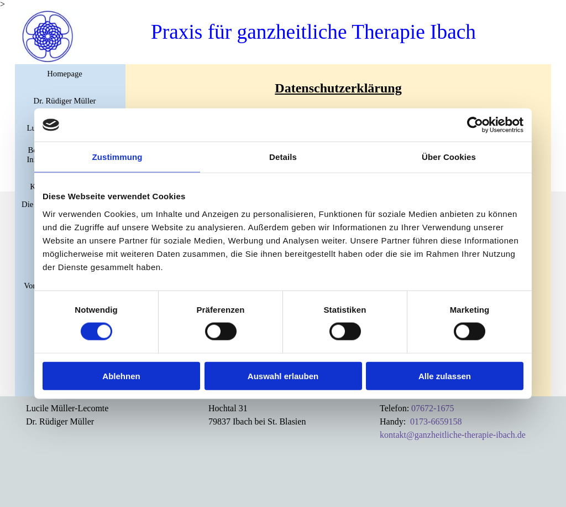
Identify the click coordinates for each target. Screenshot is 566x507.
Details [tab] (283, 157)
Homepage (64, 73)
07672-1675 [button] (432, 408)
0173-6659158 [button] (436, 421)
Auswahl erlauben (283, 375)
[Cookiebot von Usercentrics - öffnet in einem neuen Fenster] (475, 125)
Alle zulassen (444, 375)
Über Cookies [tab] (449, 157)
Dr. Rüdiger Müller (65, 100)
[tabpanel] (338, 88)
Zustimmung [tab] (117, 157)
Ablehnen (121, 375)
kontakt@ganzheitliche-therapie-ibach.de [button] (453, 434)
